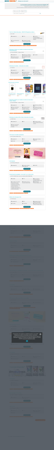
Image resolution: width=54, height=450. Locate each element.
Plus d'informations (27, 60)
